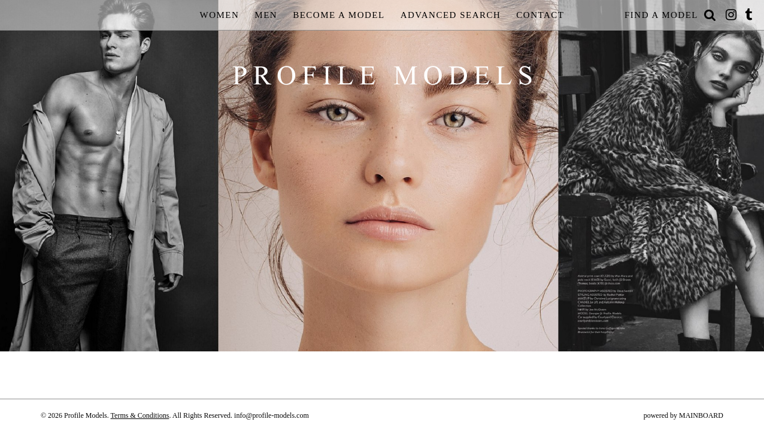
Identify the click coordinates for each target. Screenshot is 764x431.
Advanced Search (451, 15)
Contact (540, 15)
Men (265, 15)
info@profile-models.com (271, 415)
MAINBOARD (701, 415)
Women (219, 15)
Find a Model (661, 15)
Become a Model (339, 15)
